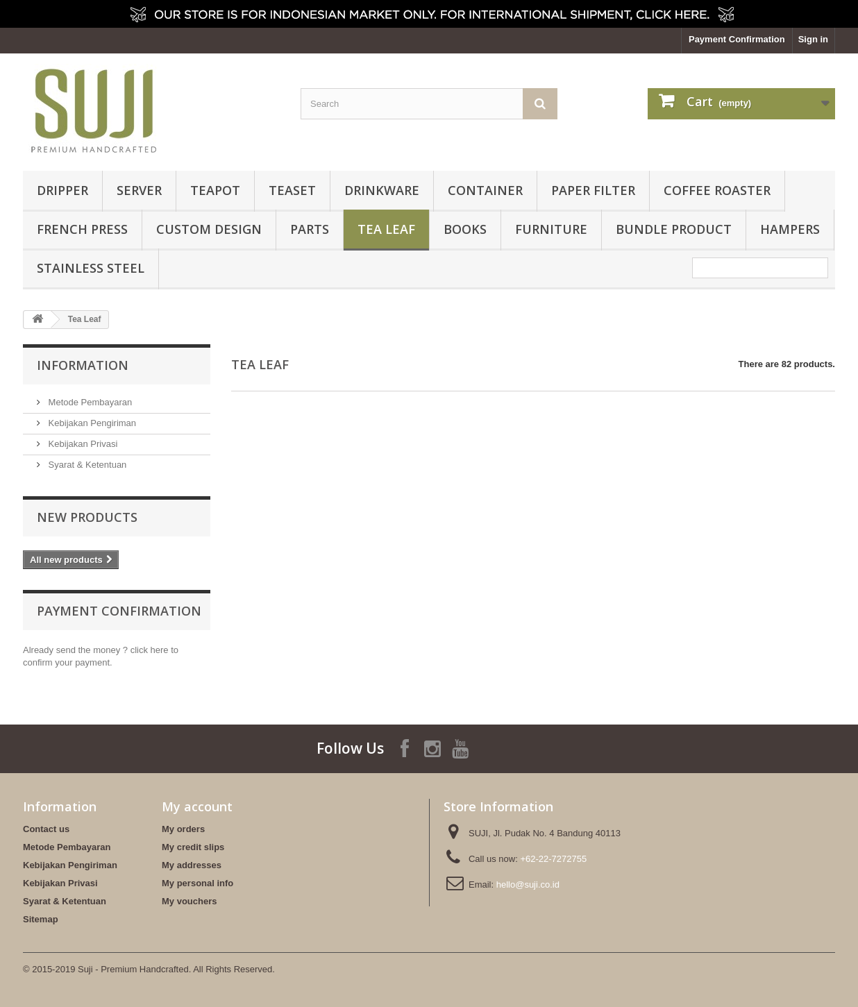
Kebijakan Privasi (81, 444)
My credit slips (193, 847)
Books (465, 229)
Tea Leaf (386, 229)
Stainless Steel (90, 268)
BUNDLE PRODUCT (674, 229)
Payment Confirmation (737, 39)
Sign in (813, 39)
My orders (183, 829)
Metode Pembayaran (89, 402)
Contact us (46, 829)
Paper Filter (593, 190)
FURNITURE (551, 229)
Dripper (62, 190)
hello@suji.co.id (528, 884)
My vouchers (189, 901)
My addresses (191, 865)
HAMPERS (790, 229)
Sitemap (40, 919)
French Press (82, 229)
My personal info (197, 883)
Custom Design (209, 229)
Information (82, 365)
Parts (309, 229)
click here (150, 650)
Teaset (292, 190)
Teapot (215, 190)
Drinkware (381, 190)
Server (139, 190)
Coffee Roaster (717, 190)
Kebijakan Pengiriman (91, 423)
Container (485, 190)
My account (197, 806)
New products (87, 517)
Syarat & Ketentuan (86, 464)
